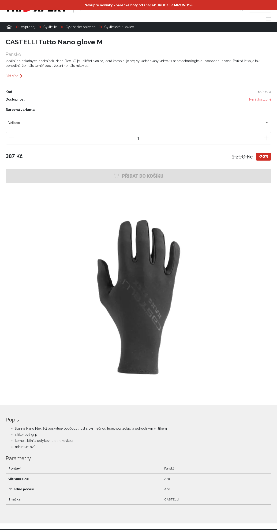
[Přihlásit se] (199, 8)
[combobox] (138, 125)
